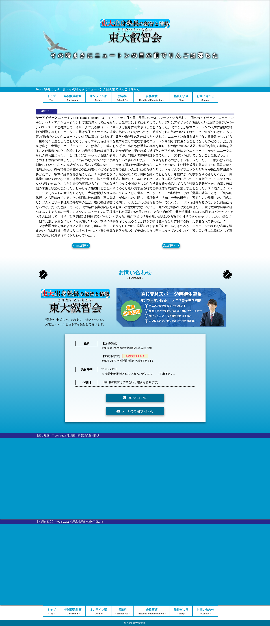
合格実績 (152, 98)
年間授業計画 (72, 98)
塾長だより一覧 (55, 89)
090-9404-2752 (137, 397)
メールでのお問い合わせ (138, 411)
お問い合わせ (205, 98)
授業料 (122, 98)
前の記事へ (82, 245)
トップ (51, 98)
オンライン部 (98, 98)
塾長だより (181, 98)
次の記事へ (169, 245)
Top (38, 89)
